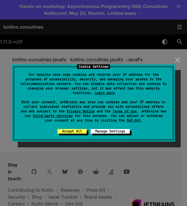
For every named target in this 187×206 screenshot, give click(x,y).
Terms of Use (125, 111)
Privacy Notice (81, 111)
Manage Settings (110, 131)
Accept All (72, 131)
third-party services (53, 116)
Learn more (105, 93)
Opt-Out (134, 120)
